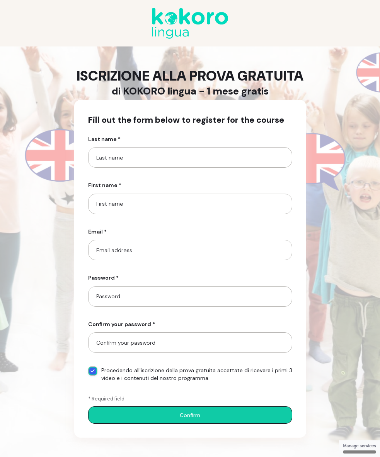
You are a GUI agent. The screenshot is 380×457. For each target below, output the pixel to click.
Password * (103, 277)
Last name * (104, 139)
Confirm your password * (121, 324)
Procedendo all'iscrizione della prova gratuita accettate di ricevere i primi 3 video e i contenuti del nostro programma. (190, 373)
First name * (104, 185)
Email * (97, 231)
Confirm (190, 415)
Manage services (359, 448)
